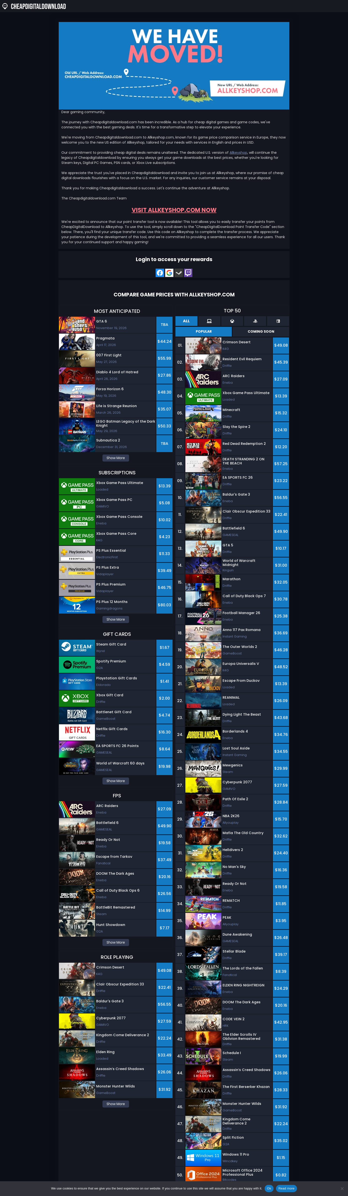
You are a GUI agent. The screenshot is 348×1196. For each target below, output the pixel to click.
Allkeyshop (238, 152)
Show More (116, 457)
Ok (269, 1188)
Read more (286, 1188)
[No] (342, 1188)
